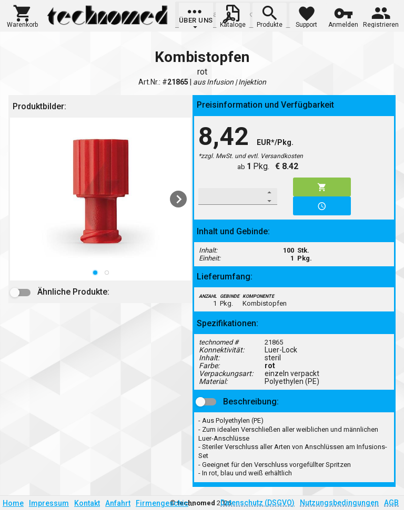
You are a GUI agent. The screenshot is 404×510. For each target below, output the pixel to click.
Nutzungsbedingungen (339, 502)
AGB (391, 502)
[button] (22, 15)
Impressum (49, 503)
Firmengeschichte (167, 503)
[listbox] (100, 199)
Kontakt (87, 503)
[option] (100, 199)
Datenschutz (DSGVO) (257, 502)
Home (13, 503)
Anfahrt (117, 503)
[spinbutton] (230, 196)
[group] (196, 18)
